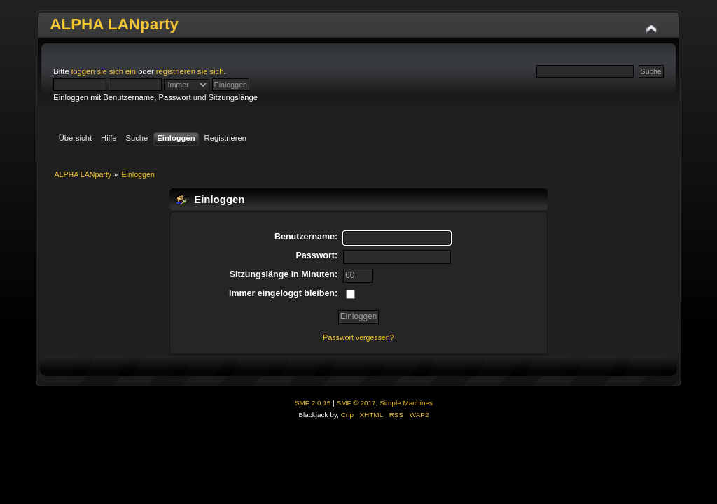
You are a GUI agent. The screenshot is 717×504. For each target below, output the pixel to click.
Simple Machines (406, 403)
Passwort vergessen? (358, 337)
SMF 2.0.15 (313, 403)
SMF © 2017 (356, 403)
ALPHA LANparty (114, 24)
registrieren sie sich (190, 71)
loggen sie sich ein (103, 71)
